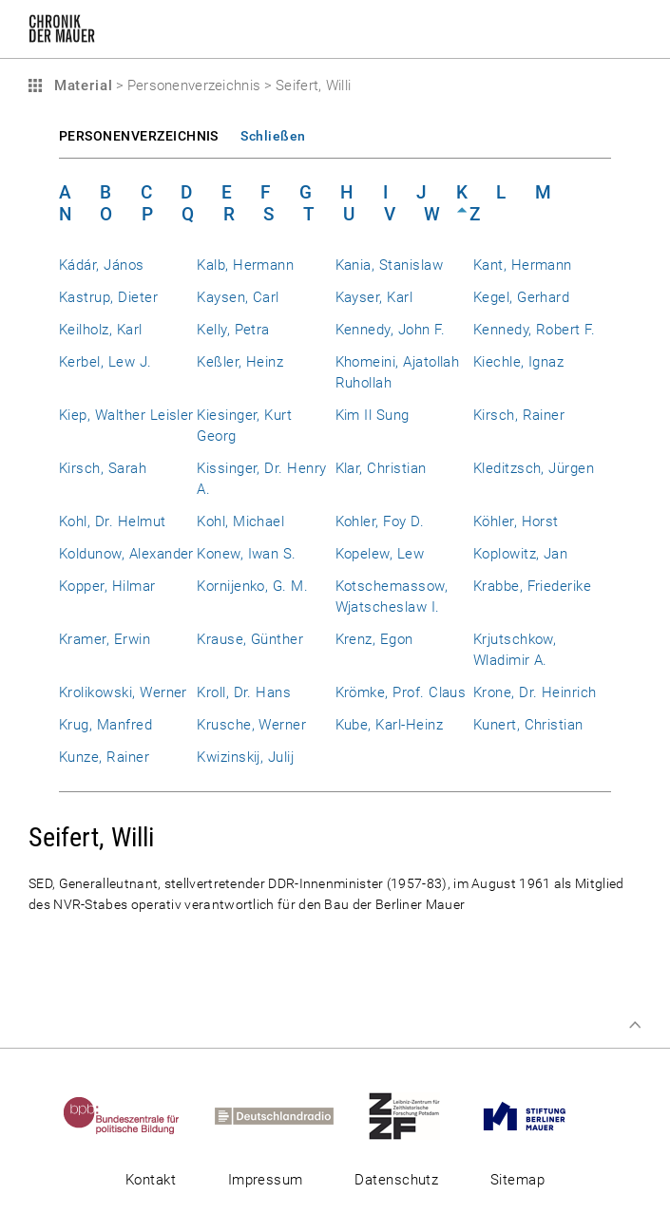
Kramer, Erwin (104, 639)
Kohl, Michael (240, 521)
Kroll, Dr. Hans (244, 692)
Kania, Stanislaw (389, 265)
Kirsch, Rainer (519, 415)
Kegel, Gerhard (521, 297)
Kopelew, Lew (380, 553)
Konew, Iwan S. (247, 553)
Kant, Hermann (522, 265)
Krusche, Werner (251, 724)
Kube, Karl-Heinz (389, 724)
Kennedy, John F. (390, 329)
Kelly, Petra (233, 329)
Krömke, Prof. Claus (401, 692)
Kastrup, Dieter (108, 297)
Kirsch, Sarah (102, 468)
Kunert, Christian (528, 724)
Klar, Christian (381, 468)
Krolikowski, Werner (123, 692)
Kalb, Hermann (245, 265)
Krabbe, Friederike (532, 586)
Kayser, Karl (374, 297)
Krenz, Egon (374, 639)
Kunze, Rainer (104, 757)
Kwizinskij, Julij (245, 757)
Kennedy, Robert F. (534, 329)
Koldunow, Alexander (126, 553)
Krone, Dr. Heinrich (535, 692)
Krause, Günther (250, 639)
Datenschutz (396, 1179)
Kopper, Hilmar (107, 586)
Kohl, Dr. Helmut (112, 521)
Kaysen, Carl (238, 297)
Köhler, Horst (516, 521)
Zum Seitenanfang (634, 1025)
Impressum (265, 1179)
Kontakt (150, 1179)
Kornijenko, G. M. (252, 586)
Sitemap (517, 1179)
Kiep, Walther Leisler (126, 415)
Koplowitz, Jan (520, 553)
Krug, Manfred (105, 724)
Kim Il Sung (372, 415)
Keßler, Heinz (240, 361)
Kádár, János (101, 265)
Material (80, 85)
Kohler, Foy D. (380, 521)
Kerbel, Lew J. (105, 361)
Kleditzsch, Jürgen (533, 468)
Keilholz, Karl (101, 329)
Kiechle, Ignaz (519, 361)
